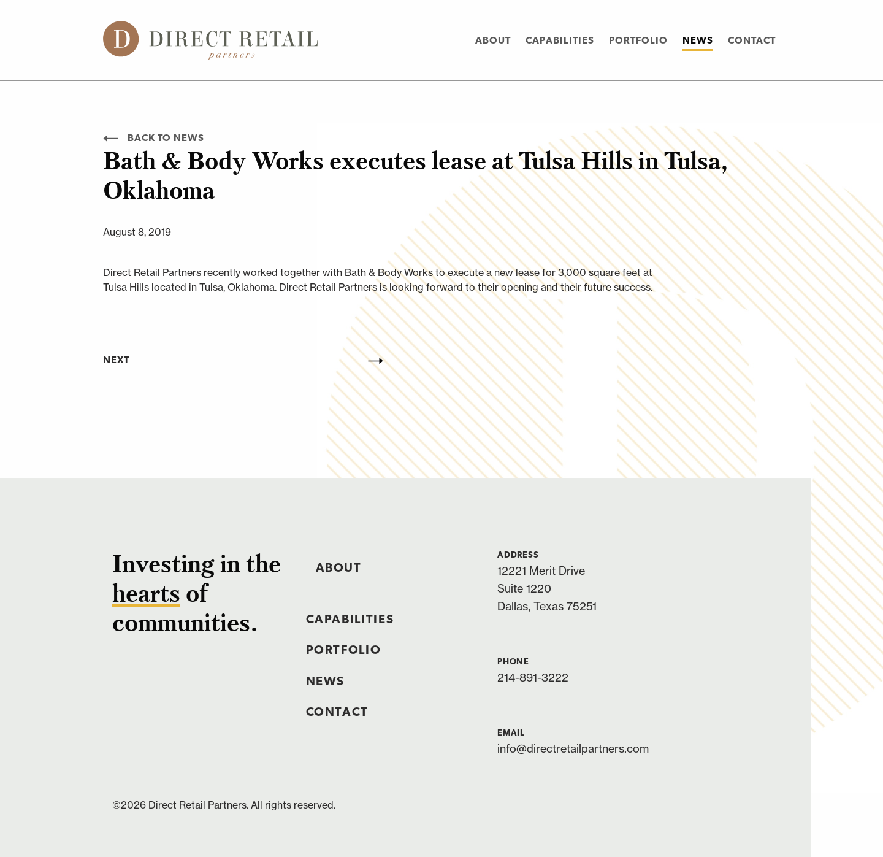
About (493, 41)
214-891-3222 (532, 678)
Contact (752, 41)
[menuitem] (493, 40)
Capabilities (560, 41)
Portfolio (638, 41)
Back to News (153, 139)
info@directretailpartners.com (573, 749)
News (697, 41)
